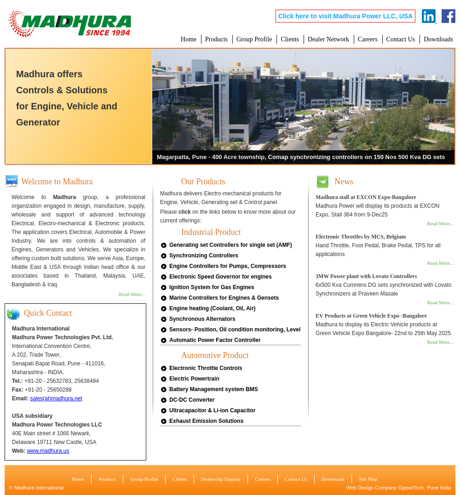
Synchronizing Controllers (203, 255)
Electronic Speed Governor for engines (220, 276)
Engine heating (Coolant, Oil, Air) (212, 308)
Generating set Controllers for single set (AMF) (230, 245)
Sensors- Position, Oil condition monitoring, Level (234, 329)
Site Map (368, 479)
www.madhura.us (48, 451)
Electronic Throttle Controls (205, 368)
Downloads (438, 39)
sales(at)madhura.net (56, 398)
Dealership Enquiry (221, 479)
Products (216, 39)
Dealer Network (328, 39)
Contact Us (400, 39)
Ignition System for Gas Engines (211, 287)
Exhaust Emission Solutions (206, 421)
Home (188, 39)
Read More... (132, 294)
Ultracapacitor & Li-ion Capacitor (212, 410)
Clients (290, 39)
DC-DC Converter (192, 400)
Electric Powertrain (194, 379)
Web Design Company (371, 487)
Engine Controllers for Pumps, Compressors (227, 266)
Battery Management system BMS (213, 389)
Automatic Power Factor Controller (215, 340)
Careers (368, 39)
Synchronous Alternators (202, 319)
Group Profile (254, 39)
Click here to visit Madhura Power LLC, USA (345, 16)
